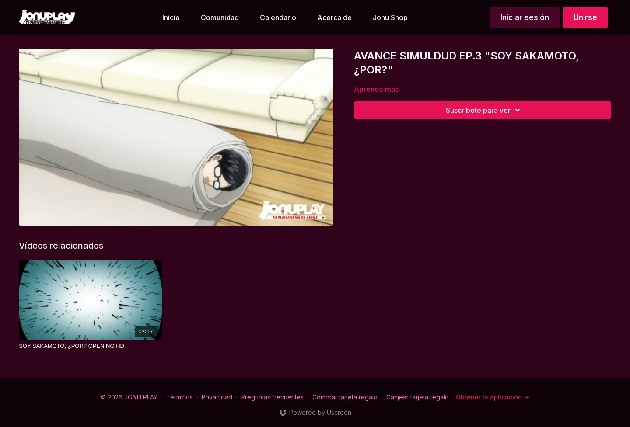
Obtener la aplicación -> (492, 397)
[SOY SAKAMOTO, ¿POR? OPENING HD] (90, 346)
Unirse (585, 17)
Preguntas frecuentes (272, 397)
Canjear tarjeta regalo (417, 397)
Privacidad (217, 397)
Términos (179, 397)
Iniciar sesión (524, 17)
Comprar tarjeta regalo (345, 397)
